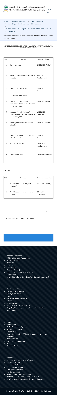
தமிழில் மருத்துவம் (13, 372)
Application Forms (13, 260)
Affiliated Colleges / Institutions (18, 258)
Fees (8, 296)
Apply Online (11, 263)
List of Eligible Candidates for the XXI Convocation (25, 24)
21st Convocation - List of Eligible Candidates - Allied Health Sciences (27, 29)
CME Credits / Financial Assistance (20, 272)
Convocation (11, 268)
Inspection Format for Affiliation (18, 298)
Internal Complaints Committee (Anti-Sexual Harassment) (28, 277)
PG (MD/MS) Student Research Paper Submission (25, 379)
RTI (8, 344)
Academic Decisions (14, 256)
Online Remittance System (17, 327)
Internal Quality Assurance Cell (18, 306)
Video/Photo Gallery (14, 329)
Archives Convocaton (19, 21)
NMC (9, 322)
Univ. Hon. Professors (15, 365)
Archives (10, 265)
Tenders (10, 358)
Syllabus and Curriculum (16, 341)
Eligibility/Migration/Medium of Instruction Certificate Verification (26, 309)
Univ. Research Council (15, 367)
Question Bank (12, 346)
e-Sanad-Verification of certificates (20, 360)
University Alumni (13, 363)
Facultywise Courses (14, 294)
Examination (11, 275)
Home (6, 21)
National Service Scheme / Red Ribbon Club (23, 377)
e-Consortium (12, 303)
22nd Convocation (36, 21)
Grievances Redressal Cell (16, 370)
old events (11, 31)
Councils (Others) (13, 270)
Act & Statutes (12, 339)
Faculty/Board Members (15, 291)
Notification (11, 325)
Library (9, 301)
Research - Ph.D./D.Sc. (15, 332)
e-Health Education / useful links (19, 374)
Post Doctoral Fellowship (15, 289)
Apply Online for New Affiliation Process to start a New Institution (27, 335)
